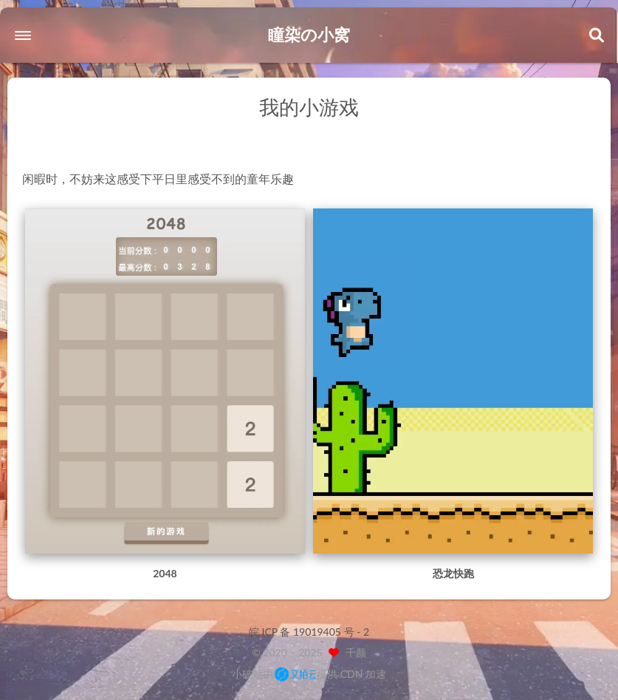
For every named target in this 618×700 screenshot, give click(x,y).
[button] (22, 35)
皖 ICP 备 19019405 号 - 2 (309, 631)
